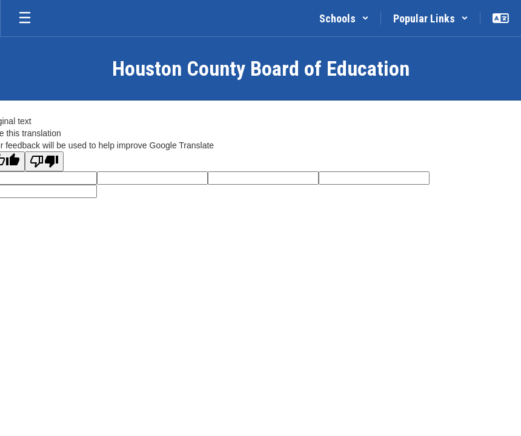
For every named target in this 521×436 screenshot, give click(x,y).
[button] (344, 18)
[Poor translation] (44, 161)
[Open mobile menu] (25, 18)
